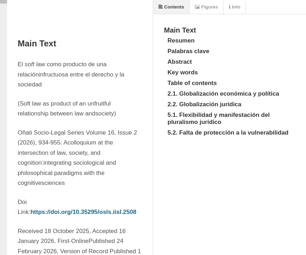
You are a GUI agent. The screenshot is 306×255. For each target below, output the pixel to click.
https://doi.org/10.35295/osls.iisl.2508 (83, 212)
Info (234, 7)
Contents (171, 7)
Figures (206, 7)
